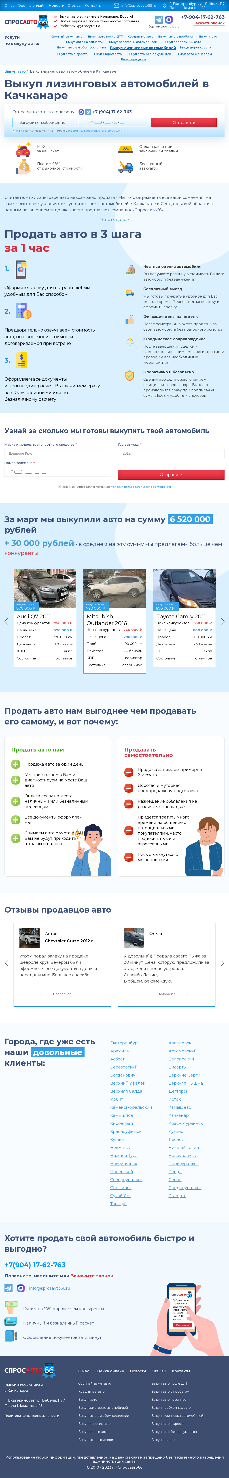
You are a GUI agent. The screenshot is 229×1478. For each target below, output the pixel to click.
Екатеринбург (125, 1042)
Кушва (117, 1139)
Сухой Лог (120, 1195)
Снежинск (120, 1187)
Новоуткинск (123, 1163)
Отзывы (74, 5)
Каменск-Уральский (131, 1107)
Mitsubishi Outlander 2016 (107, 617)
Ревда (175, 1171)
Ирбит (116, 1099)
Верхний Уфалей (128, 1083)
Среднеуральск (185, 1187)
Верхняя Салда (126, 1091)
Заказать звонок (209, 23)
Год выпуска (129, 445)
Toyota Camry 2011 (181, 613)
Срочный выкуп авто (67, 36)
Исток (175, 1099)
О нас (9, 5)
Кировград (121, 1123)
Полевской (121, 1171)
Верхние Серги (184, 1075)
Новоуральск (182, 1155)
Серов (175, 1179)
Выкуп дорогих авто (195, 47)
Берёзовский (124, 1066)
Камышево (180, 1107)
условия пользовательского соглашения (95, 130)
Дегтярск (178, 1091)
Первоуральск (184, 1163)
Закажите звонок (92, 1275)
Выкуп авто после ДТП (105, 36)
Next (223, 618)
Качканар (179, 1115)
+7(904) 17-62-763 (35, 1265)
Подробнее (62, 992)
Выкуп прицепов (133, 59)
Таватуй (118, 1203)
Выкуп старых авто (107, 54)
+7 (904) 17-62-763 (112, 111)
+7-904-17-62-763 (203, 17)
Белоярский (181, 1058)
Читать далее (114, 219)
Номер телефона (19, 463)
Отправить (184, 122)
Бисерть (177, 1066)
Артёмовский (183, 1050)
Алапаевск (180, 1042)
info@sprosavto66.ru (138, 6)
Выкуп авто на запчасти (84, 42)
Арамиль (119, 1050)
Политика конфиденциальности (31, 1415)
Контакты (93, 5)
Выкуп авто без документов (149, 54)
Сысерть (177, 1195)
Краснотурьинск (186, 1123)
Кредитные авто (140, 36)
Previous (6, 618)
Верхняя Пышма (186, 1083)
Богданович (123, 1075)
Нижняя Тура (124, 1155)
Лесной (176, 1139)
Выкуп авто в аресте (71, 54)
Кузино (176, 1131)
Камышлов (121, 1115)
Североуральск (126, 1179)
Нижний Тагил (184, 1147)
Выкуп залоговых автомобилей (133, 42)
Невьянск (120, 1147)
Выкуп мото (208, 36)
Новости (56, 5)
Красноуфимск (125, 1131)
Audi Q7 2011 (34, 613)
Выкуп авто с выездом (194, 54)
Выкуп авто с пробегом (176, 36)
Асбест (117, 1058)
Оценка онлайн (31, 5)
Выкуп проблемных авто (182, 42)
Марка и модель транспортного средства (40, 445)
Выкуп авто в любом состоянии (81, 47)
